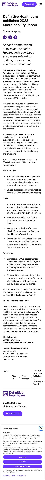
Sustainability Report (25, 295)
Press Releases (25, 377)
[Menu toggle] (41, 4)
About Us (14, 377)
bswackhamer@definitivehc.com (18, 342)
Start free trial (13, 413)
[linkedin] (5, 37)
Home (5, 371)
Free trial (29, 4)
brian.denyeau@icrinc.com (15, 356)
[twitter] (10, 37)
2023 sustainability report (19, 80)
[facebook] (15, 37)
